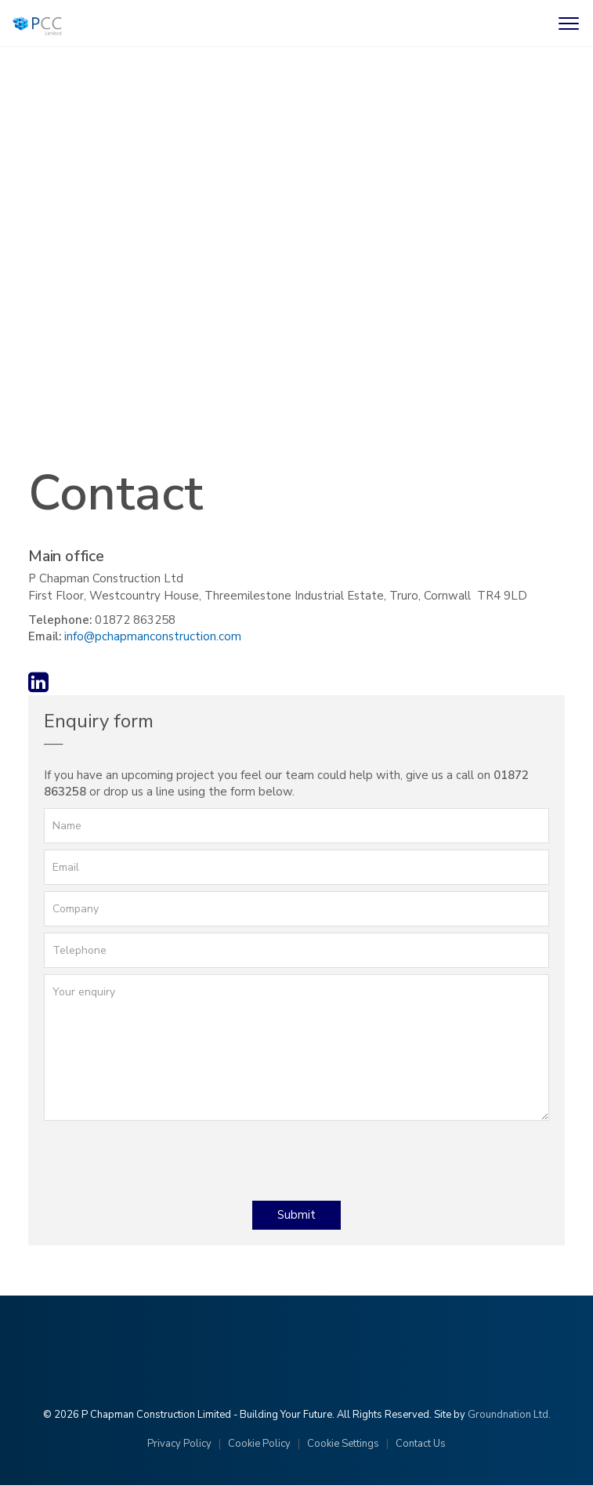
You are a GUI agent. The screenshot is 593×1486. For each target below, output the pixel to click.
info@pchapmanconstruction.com (152, 636)
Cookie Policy (259, 1444)
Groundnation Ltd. (509, 1415)
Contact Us (421, 1444)
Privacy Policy (179, 1444)
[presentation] (163, 1157)
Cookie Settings (343, 1444)
